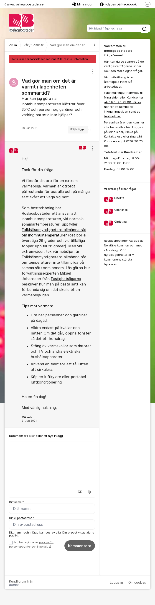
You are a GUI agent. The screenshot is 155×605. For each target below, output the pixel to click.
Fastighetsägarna (66, 278)
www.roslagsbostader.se (24, 4)
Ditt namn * (16, 502)
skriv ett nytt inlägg (49, 436)
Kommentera (79, 546)
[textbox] (52, 464)
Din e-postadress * (22, 518)
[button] (80, 491)
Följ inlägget (77, 129)
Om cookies (137, 582)
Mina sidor (82, 4)
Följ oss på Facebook (118, 4)
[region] (52, 102)
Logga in (116, 582)
